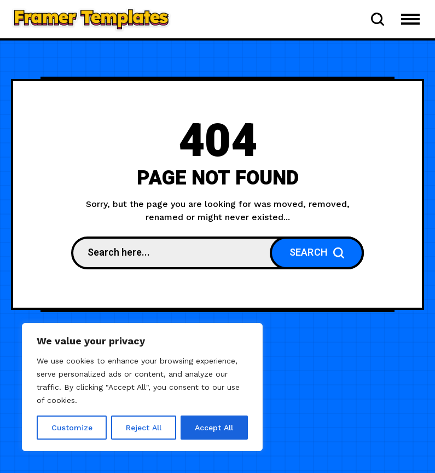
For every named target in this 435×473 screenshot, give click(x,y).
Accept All (214, 427)
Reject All (143, 427)
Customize (71, 427)
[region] (142, 387)
